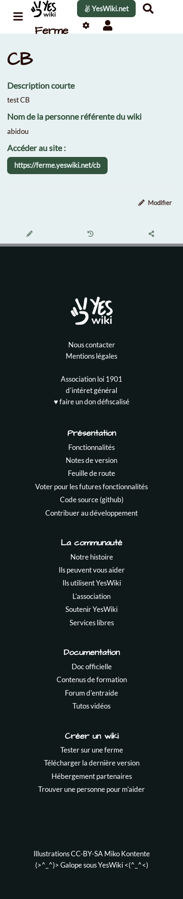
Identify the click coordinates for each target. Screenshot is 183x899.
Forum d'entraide (91, 692)
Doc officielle (92, 666)
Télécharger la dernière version (91, 762)
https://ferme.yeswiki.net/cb (57, 165)
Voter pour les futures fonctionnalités (91, 486)
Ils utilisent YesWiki (91, 582)
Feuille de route (91, 473)
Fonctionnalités (91, 447)
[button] (107, 25)
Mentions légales (91, 356)
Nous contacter (91, 344)
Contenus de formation (92, 679)
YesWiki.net (106, 8)
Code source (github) (92, 499)
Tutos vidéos (91, 705)
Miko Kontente (127, 853)
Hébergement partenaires (92, 776)
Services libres (92, 622)
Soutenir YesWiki (91, 609)
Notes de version (91, 460)
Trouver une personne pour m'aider (91, 789)
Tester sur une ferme (91, 749)
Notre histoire (91, 556)
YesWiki (110, 864)
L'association (91, 596)
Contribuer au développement (91, 513)
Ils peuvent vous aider (92, 569)
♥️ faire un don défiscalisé (91, 401)
